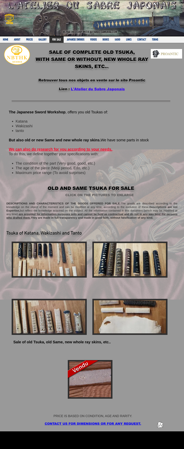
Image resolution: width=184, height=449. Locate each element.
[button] (90, 387)
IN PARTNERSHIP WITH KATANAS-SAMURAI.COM (90, 32)
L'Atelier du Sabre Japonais (98, 89)
